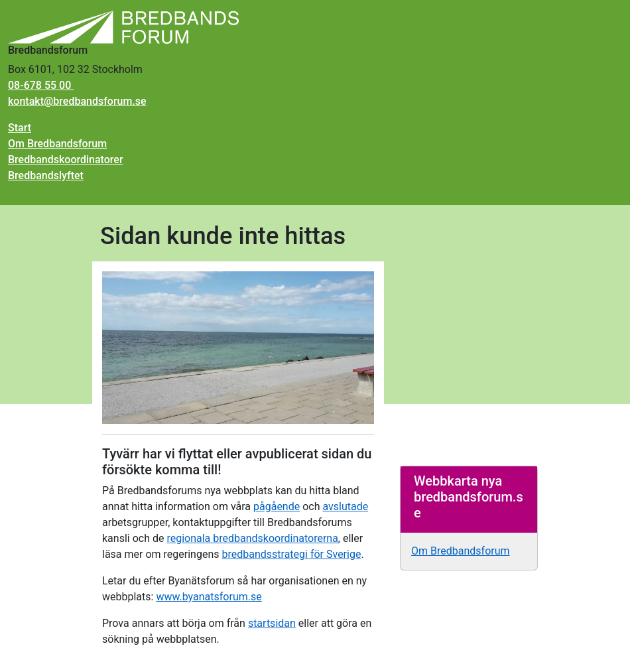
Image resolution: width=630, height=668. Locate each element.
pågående (276, 506)
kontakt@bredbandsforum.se (77, 101)
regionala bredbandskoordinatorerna (252, 538)
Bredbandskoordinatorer (65, 159)
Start (19, 127)
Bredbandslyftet (46, 175)
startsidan (272, 623)
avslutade (345, 506)
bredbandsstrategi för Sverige (291, 554)
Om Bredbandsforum (57, 143)
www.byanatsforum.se (208, 596)
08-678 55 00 (41, 85)
